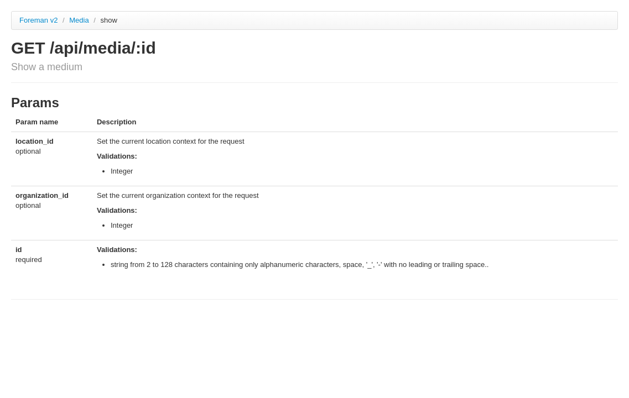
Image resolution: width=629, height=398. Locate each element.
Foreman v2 (38, 20)
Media (80, 20)
